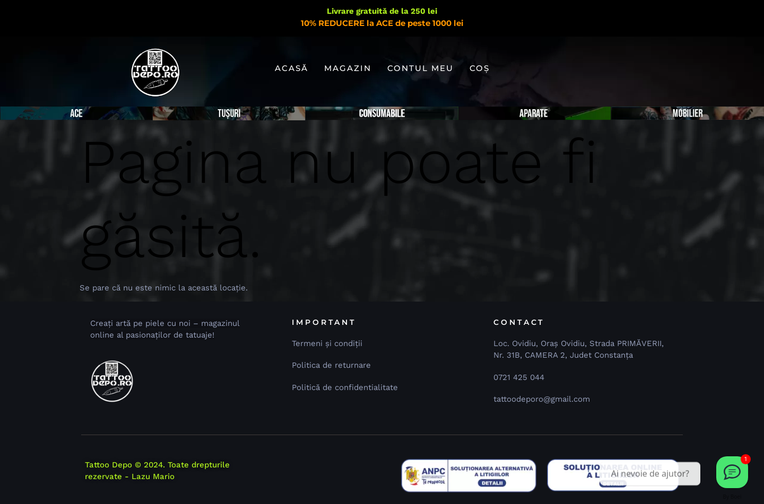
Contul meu (420, 68)
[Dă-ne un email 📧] (732, 472)
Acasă (291, 68)
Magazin (347, 68)
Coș (480, 68)
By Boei (732, 496)
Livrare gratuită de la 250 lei (382, 11)
